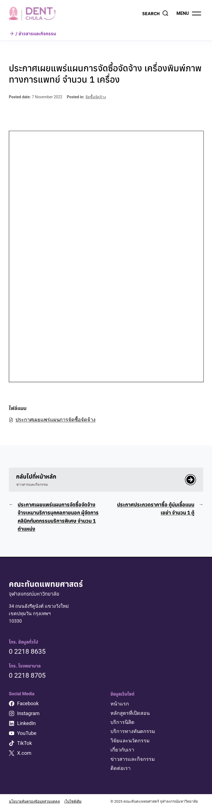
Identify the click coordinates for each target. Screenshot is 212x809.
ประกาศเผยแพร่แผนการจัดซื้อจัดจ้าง (52, 419)
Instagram (28, 714)
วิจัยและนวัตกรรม (130, 741)
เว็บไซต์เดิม (74, 802)
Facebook (28, 704)
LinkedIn (26, 724)
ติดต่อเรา (120, 768)
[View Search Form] (155, 13)
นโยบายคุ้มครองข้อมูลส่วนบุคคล (35, 802)
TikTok (24, 743)
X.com (24, 753)
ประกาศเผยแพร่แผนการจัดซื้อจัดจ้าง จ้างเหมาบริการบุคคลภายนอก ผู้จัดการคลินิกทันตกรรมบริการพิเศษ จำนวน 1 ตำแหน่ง (58, 517)
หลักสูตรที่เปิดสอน (130, 713)
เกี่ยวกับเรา (122, 750)
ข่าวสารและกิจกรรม (132, 759)
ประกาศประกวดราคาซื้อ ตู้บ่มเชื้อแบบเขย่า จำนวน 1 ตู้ (155, 509)
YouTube (26, 734)
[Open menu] (189, 13)
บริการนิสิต (122, 722)
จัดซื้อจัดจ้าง (95, 97)
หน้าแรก (119, 704)
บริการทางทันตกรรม (132, 732)
